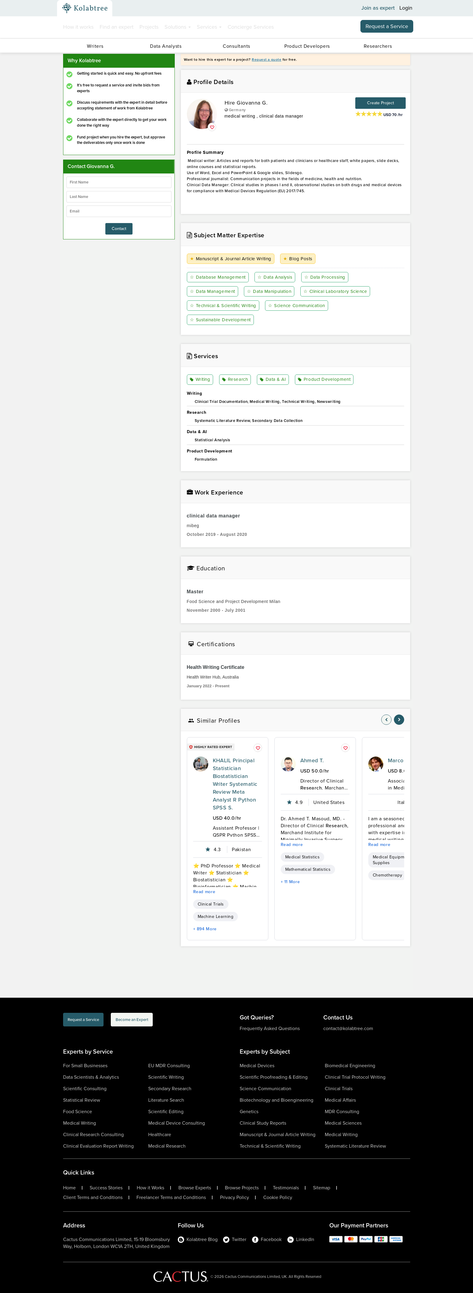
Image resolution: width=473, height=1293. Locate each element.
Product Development (324, 380)
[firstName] (118, 182)
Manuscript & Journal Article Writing (234, 258)
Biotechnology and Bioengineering (276, 1100)
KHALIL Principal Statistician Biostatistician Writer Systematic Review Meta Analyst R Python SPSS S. (235, 784)
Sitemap (321, 1188)
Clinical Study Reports (263, 1123)
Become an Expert (169, 1021)
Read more (204, 892)
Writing (201, 380)
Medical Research (167, 1145)
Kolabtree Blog (198, 1239)
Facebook (267, 1239)
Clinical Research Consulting (93, 1134)
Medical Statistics (302, 857)
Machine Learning (216, 917)
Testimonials (286, 1188)
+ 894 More (205, 929)
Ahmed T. (312, 761)
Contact (119, 228)
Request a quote (266, 59)
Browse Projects (242, 1188)
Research (235, 380)
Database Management (219, 277)
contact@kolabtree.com (348, 1028)
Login (405, 8)
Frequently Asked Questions (270, 1028)
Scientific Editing (166, 1111)
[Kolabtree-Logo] (84, 8)
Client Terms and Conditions (93, 1197)
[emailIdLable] (118, 211)
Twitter (234, 1239)
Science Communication (303, 305)
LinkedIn (300, 1239)
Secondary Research (169, 1088)
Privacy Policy (234, 1197)
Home (69, 1188)
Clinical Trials (211, 904)
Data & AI (273, 380)
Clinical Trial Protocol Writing (355, 1077)
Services (209, 27)
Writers (95, 46)
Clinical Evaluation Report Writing (98, 1145)
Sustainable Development (222, 319)
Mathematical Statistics (308, 870)
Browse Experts (194, 1188)
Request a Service (387, 26)
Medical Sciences (343, 1123)
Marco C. (399, 761)
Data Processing (326, 277)
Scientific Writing (166, 1077)
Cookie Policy (277, 1197)
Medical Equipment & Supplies (394, 860)
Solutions (178, 27)
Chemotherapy (387, 875)
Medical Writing (79, 1123)
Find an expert (116, 27)
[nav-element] (386, 720)
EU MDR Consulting (169, 1065)
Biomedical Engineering (350, 1065)
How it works (78, 27)
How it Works (150, 1188)
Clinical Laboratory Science (339, 291)
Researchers (378, 46)
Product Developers (307, 46)
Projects (148, 27)
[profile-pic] (200, 764)
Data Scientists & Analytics (91, 1077)
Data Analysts (165, 46)
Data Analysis (276, 277)
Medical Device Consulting (176, 1123)
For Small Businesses (85, 1065)
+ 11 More (290, 882)
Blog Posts (303, 258)
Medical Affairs (340, 1100)
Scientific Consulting (85, 1088)
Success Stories (106, 1188)
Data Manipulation (271, 291)
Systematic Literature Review (355, 1145)
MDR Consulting (342, 1111)
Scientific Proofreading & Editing (274, 1077)
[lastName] (118, 197)
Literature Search (166, 1100)
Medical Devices (257, 1065)
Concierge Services (251, 27)
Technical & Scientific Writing (226, 305)
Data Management (213, 291)
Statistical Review (81, 1100)
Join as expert (378, 8)
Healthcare (159, 1134)
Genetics (249, 1111)
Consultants (236, 46)
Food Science (77, 1111)
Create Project (380, 103)
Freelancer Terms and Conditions (171, 1197)
